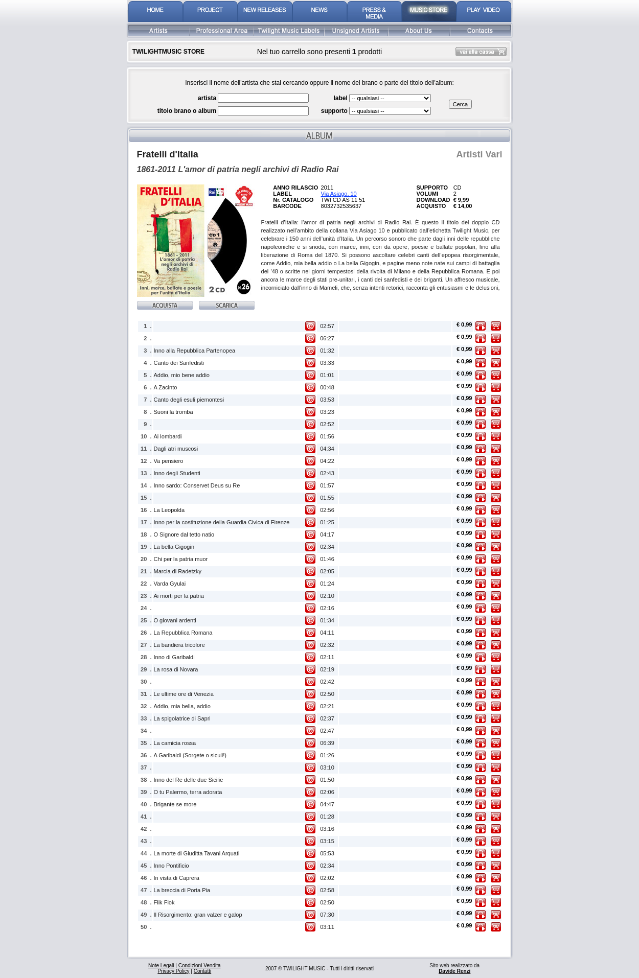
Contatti (202, 971)
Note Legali (161, 965)
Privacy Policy (173, 971)
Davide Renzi (454, 971)
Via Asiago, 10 (339, 194)
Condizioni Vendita (199, 965)
